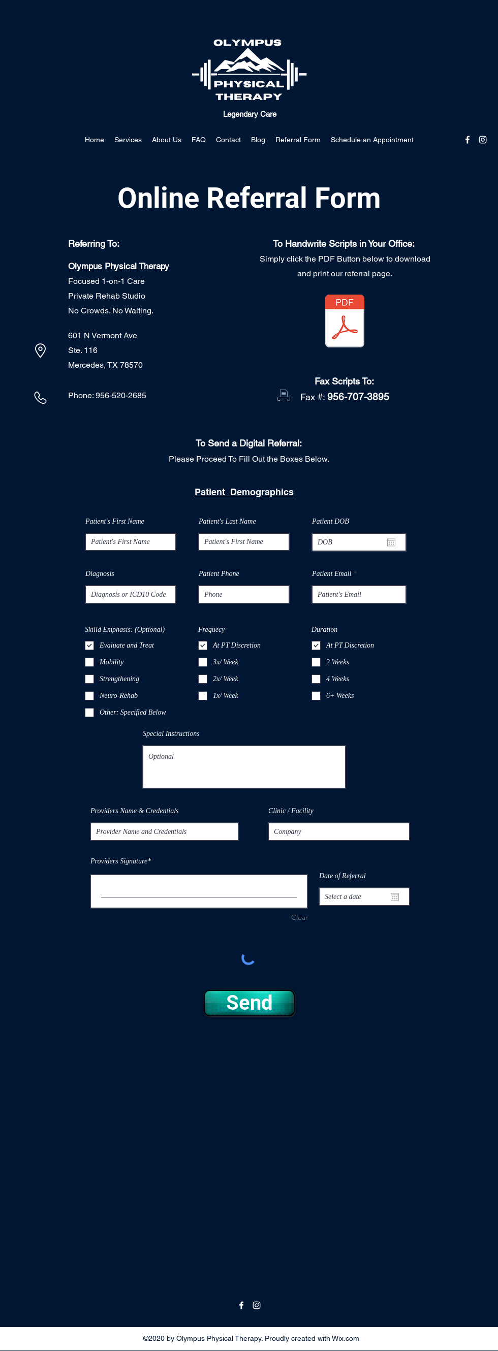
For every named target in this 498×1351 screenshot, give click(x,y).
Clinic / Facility (291, 811)
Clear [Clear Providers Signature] (299, 917)
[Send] (249, 1003)
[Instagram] (483, 140)
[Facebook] (467, 140)
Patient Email (331, 573)
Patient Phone (219, 573)
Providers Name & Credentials (134, 811)
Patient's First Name (114, 521)
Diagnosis (99, 573)
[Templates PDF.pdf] (344, 330)
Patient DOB (330, 521)
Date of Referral (342, 876)
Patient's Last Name (227, 521)
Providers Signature (118, 861)
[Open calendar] (391, 542)
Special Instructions (171, 733)
